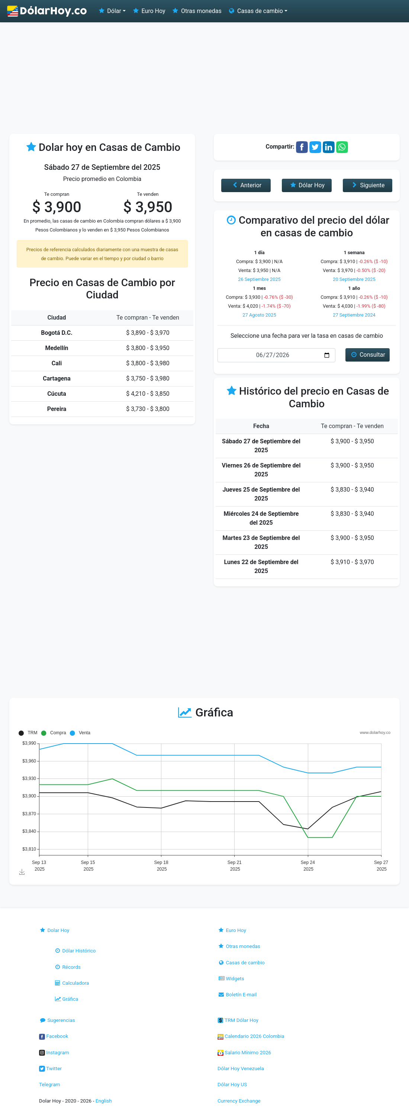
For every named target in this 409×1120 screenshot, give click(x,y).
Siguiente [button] (367, 185)
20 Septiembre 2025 (354, 279)
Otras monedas (196, 10)
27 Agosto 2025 (259, 315)
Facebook (53, 1036)
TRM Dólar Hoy (238, 1020)
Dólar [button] (109, 10)
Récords (67, 967)
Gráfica (66, 999)
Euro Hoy (148, 10)
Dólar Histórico (75, 951)
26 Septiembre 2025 (259, 279)
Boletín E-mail (237, 994)
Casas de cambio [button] (255, 10)
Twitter (50, 1068)
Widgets (231, 978)
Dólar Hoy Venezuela (241, 1068)
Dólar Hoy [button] (307, 185)
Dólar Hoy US (232, 1084)
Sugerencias (57, 1020)
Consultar (367, 354)
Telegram (49, 1084)
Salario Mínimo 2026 (244, 1052)
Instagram (54, 1052)
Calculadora (71, 983)
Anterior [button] (246, 185)
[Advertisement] (204, 78)
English (104, 1101)
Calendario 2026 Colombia (251, 1036)
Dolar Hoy (54, 930)
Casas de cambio (241, 962)
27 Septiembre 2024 (354, 315)
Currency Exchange (239, 1101)
